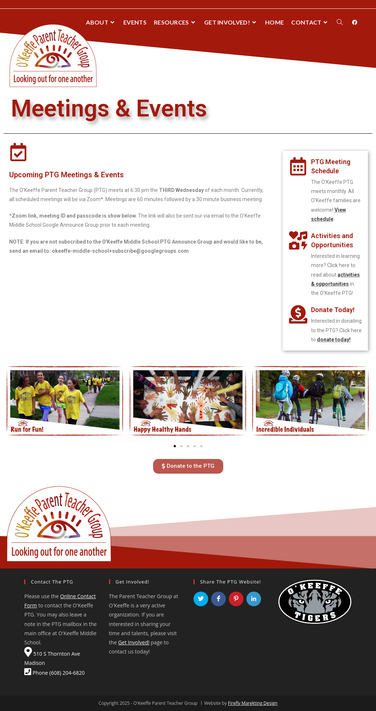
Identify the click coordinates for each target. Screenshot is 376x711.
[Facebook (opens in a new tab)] (354, 22)
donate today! (334, 339)
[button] (175, 446)
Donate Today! (333, 310)
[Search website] (339, 22)
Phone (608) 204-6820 (54, 672)
